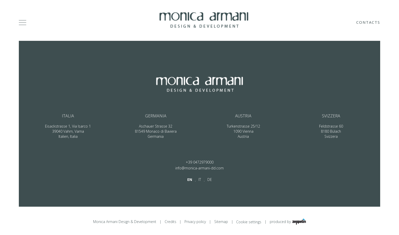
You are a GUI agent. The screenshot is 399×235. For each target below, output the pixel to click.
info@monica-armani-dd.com (199, 168)
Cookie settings (248, 221)
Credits (170, 221)
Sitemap (221, 221)
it (199, 179)
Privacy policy (195, 221)
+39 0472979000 (199, 162)
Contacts (368, 22)
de (209, 179)
